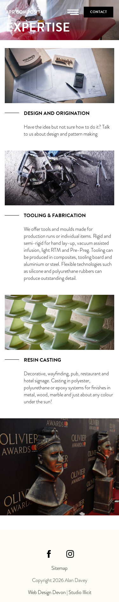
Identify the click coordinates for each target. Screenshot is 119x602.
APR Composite (24, 12)
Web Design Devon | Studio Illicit (59, 592)
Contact (98, 12)
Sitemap (59, 568)
